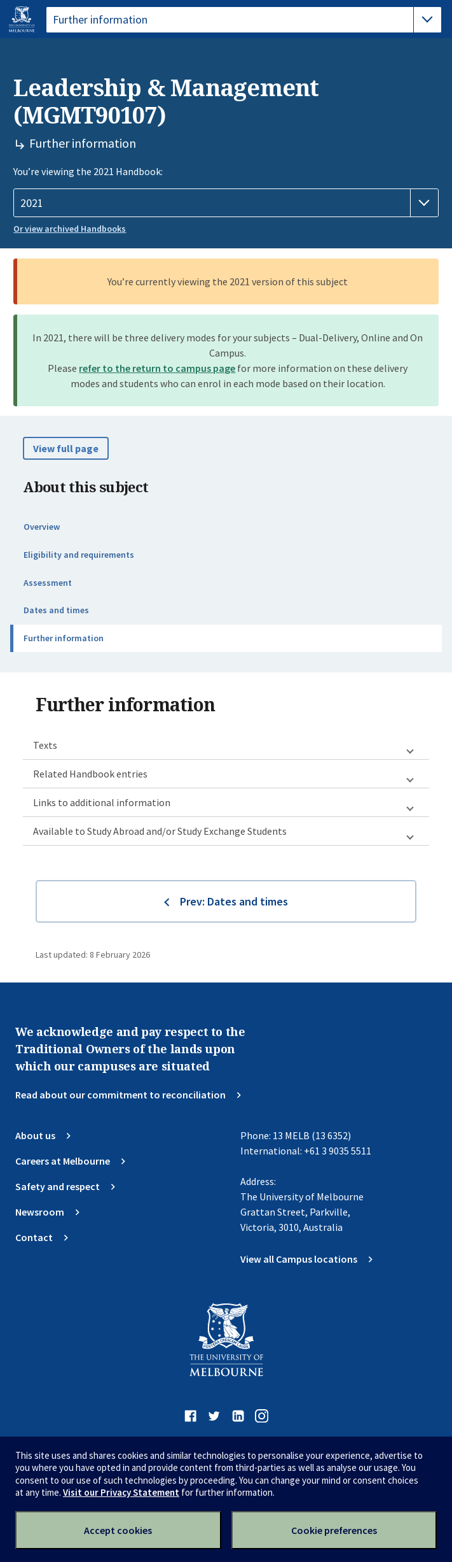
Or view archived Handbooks (69, 228)
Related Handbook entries (90, 773)
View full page (66, 448)
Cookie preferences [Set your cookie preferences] (334, 1530)
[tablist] (243, 19)
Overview (42, 526)
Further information (64, 638)
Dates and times (56, 610)
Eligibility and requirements (79, 554)
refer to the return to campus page (157, 368)
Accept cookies (118, 1530)
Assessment (48, 582)
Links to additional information (101, 802)
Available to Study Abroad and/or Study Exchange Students (160, 831)
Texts (45, 745)
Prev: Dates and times (234, 901)
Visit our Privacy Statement (121, 1492)
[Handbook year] (225, 203)
